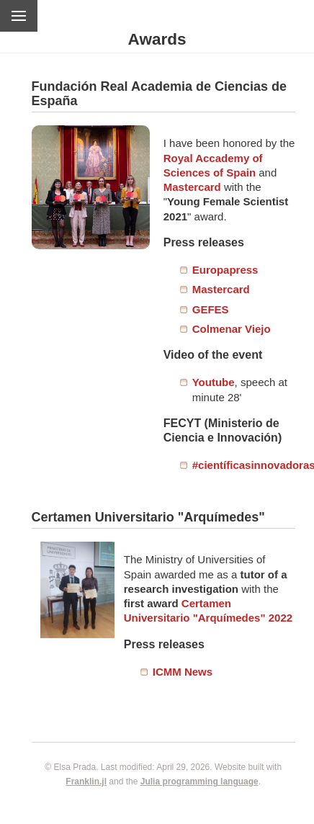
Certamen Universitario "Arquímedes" (148, 517)
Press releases (203, 242)
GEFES (210, 309)
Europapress (225, 270)
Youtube (213, 382)
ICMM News (182, 672)
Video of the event (213, 355)
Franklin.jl (86, 781)
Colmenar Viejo (231, 329)
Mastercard (192, 187)
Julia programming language (199, 781)
